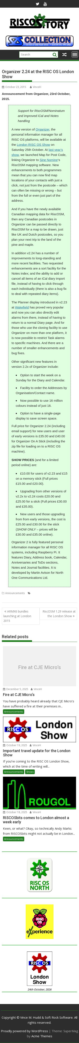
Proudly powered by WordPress (24, 1031)
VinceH (35, 87)
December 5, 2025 (15, 689)
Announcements (15, 593)
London (36, 593)
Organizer (42, 129)
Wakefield (22, 307)
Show (40, 598)
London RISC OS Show (33, 144)
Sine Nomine (49, 160)
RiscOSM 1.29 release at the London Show (59, 613)
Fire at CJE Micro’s (39, 667)
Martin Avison (51, 593)
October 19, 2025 (15, 745)
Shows (29, 771)
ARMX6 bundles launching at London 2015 (17, 616)
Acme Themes (41, 1036)
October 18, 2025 (15, 812)
